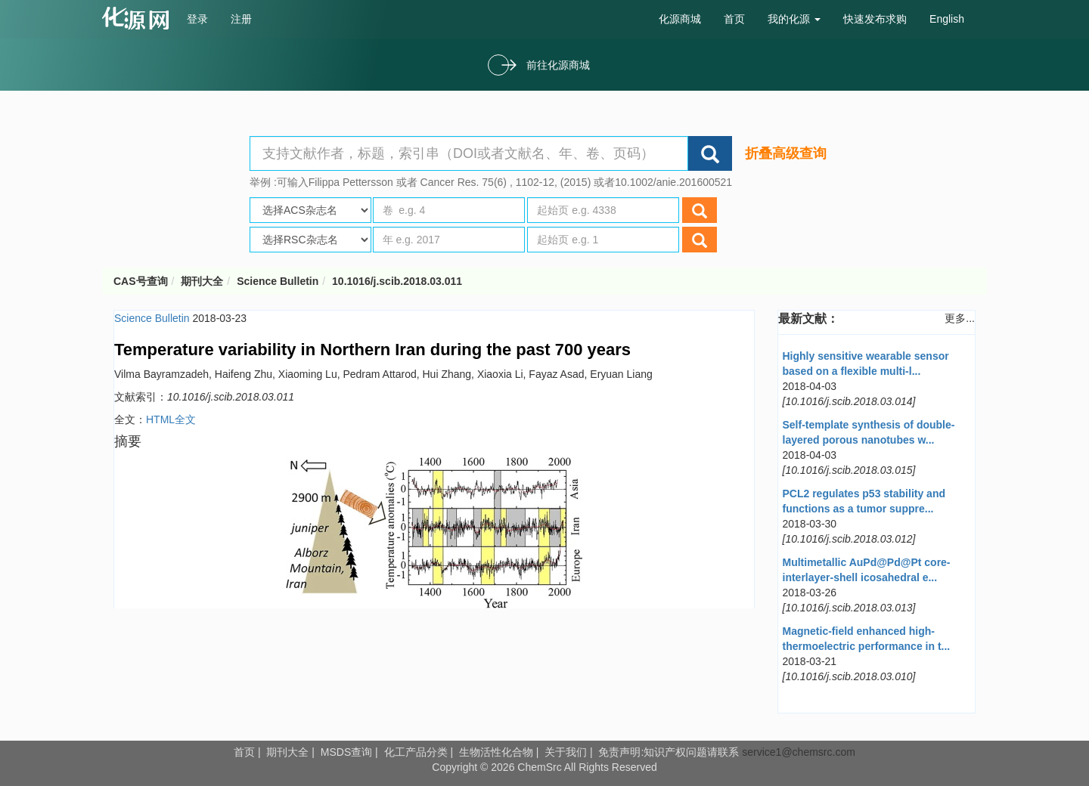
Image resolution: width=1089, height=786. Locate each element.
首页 (734, 19)
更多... (960, 318)
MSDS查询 (346, 752)
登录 (197, 19)
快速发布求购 (875, 19)
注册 (241, 19)
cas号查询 (138, 18)
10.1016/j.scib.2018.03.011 (397, 281)
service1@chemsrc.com (798, 752)
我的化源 (794, 19)
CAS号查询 (140, 281)
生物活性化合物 (496, 752)
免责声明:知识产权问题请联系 (670, 752)
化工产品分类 (416, 752)
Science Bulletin (277, 281)
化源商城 (680, 19)
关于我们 (565, 752)
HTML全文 (171, 419)
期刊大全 (202, 281)
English (946, 19)
